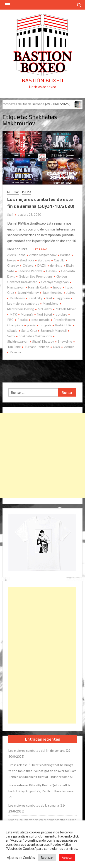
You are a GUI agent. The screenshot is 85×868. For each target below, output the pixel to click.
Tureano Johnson (36, 347)
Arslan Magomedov (42, 255)
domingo (56, 265)
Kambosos (17, 298)
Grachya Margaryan (55, 282)
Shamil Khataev (43, 341)
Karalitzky (35, 298)
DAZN (41, 265)
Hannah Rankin (38, 287)
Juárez (70, 292)
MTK (13, 314)
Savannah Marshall (54, 330)
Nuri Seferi (44, 314)
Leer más (41, 249)
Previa (26, 192)
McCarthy (45, 309)
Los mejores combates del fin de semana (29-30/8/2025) (40, 753)
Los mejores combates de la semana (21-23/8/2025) (36, 808)
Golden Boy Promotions (36, 276)
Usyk (56, 347)
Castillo (59, 260)
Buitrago (44, 260)
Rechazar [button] (47, 857)
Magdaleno (50, 303)
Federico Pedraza (30, 271)
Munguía (27, 314)
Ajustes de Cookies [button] (21, 858)
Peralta (22, 319)
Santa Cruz (29, 330)
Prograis (45, 325)
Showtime (65, 341)
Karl (49, 298)
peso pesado (41, 319)
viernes (69, 347)
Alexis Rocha (16, 255)
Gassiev (51, 271)
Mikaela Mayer (66, 309)
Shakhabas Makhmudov (35, 336)
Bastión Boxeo (42, 80)
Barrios (65, 255)
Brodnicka (27, 260)
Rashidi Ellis (63, 325)
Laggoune (63, 298)
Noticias (13, 192)
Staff (10, 214)
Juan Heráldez (52, 292)
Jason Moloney (28, 292)
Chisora (28, 265)
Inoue (57, 287)
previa (31, 325)
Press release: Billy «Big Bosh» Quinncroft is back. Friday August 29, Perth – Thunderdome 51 (40, 791)
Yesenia (15, 352)
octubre (61, 314)
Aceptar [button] (67, 857)
